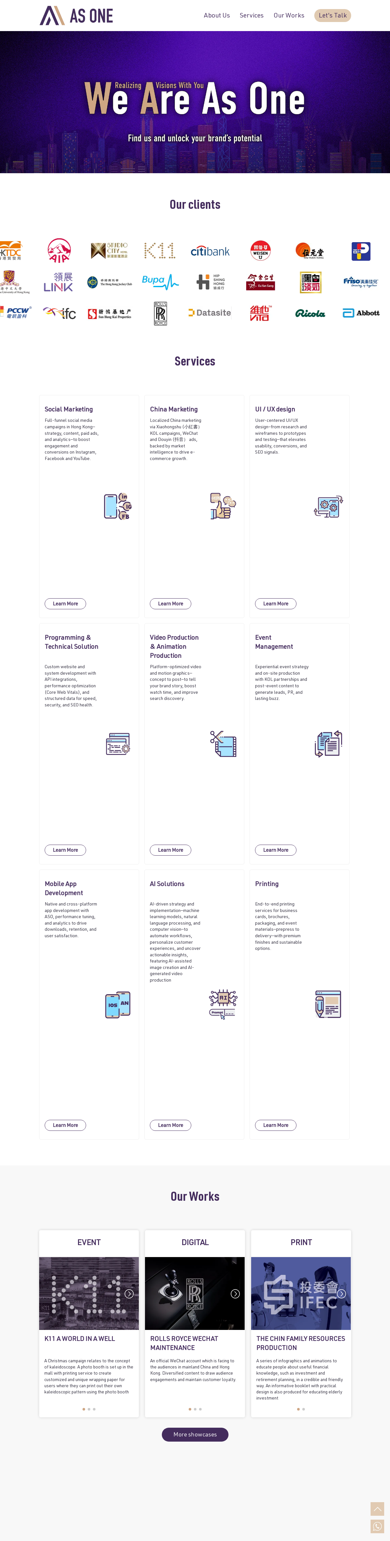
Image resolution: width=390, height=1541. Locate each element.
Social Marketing (69, 410)
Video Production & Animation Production (174, 647)
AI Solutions (167, 885)
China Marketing (174, 410)
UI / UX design (275, 410)
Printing (267, 885)
